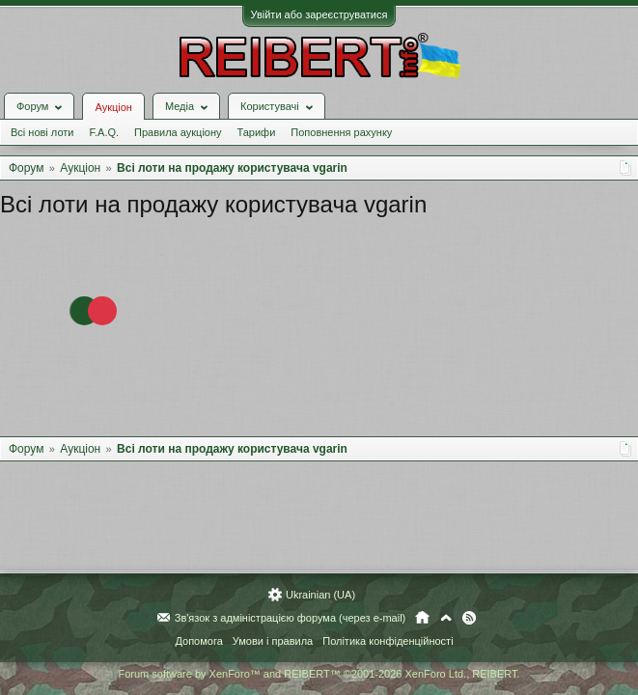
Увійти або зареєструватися (319, 14)
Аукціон (113, 107)
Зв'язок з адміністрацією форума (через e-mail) (290, 618)
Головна (422, 618)
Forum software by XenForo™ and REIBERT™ (318, 674)
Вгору (446, 618)
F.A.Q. (104, 132)
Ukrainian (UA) (320, 594)
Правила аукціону (177, 132)
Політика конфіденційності (387, 641)
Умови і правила (273, 641)
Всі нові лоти (42, 132)
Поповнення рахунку (341, 132)
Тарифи (256, 132)
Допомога (198, 641)
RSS (469, 618)
